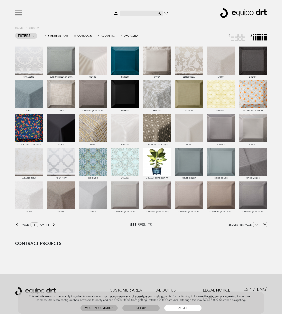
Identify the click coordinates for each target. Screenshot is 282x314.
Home (19, 28)
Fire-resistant (58, 36)
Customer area (126, 290)
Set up (141, 308)
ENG (261, 289)
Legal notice (216, 290)
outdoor (84, 36)
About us (166, 290)
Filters (24, 35)
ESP (247, 289)
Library (34, 28)
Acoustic (108, 36)
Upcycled (131, 36)
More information (99, 308)
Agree (182, 308)
